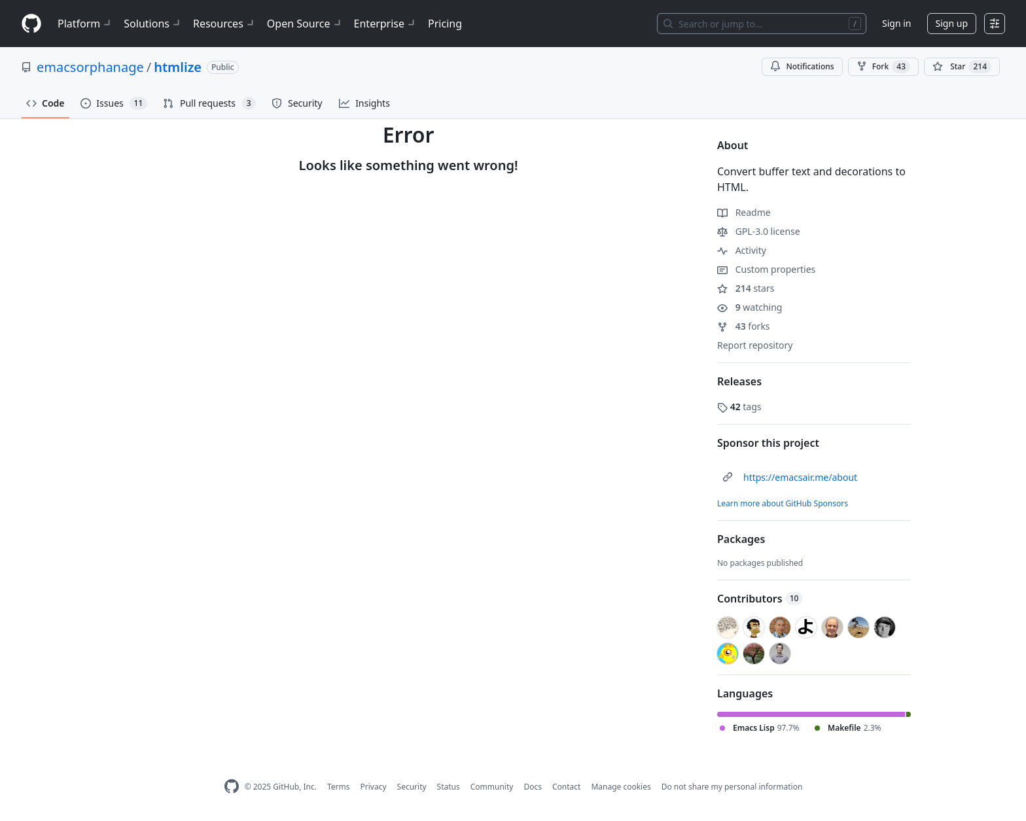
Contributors (760, 598)
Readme (744, 212)
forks (743, 326)
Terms (338, 786)
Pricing (445, 23)
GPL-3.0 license (758, 231)
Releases (739, 381)
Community (492, 786)
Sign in (896, 23)
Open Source (305, 23)
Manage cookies (620, 786)
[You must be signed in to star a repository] (962, 67)
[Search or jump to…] (762, 23)
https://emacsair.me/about (800, 477)
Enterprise (385, 23)
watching (749, 307)
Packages (741, 539)
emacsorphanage (90, 67)
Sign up (952, 23)
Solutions (153, 23)
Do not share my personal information (732, 786)
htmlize (178, 67)
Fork (883, 66)
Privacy (374, 786)
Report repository (754, 345)
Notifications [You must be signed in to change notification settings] (802, 66)
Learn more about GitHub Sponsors (782, 503)
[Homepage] (31, 24)
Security (412, 786)
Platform (85, 23)
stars (745, 288)
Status (448, 786)
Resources (224, 23)
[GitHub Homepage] (231, 786)
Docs (532, 786)
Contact (566, 786)
